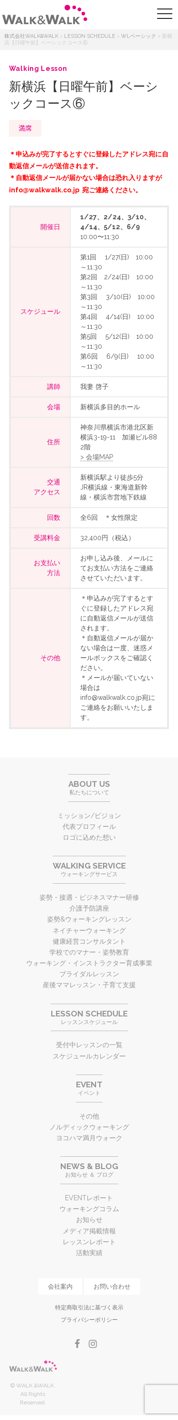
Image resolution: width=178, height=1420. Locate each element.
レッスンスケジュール (89, 1017)
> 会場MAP (96, 457)
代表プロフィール (89, 826)
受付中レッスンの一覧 (89, 1045)
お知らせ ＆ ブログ (89, 1170)
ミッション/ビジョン (89, 815)
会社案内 (60, 1286)
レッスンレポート (89, 1242)
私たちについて (89, 787)
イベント (89, 1088)
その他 (89, 1116)
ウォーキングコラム (89, 1209)
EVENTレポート (89, 1198)
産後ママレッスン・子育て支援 (89, 985)
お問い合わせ (112, 1286)
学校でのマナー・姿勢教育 (89, 952)
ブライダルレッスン (89, 974)
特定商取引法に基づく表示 (89, 1307)
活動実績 (89, 1252)
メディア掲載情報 (89, 1231)
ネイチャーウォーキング (89, 930)
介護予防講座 (89, 908)
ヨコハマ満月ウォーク (89, 1138)
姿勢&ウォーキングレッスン (89, 919)
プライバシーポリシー (89, 1320)
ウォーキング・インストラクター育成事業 (89, 963)
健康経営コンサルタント (89, 941)
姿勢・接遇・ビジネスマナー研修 (89, 897)
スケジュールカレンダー (89, 1056)
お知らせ (89, 1219)
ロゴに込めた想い (89, 837)
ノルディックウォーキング (89, 1127)
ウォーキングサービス (89, 869)
